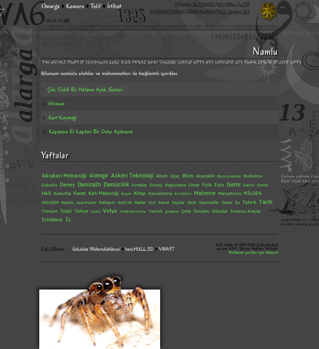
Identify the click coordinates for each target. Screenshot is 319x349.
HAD (46, 193)
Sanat (163, 202)
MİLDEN (253, 193)
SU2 (152, 202)
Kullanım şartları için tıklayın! (253, 253)
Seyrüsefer (209, 202)
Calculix (49, 185)
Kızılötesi (183, 193)
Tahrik (249, 202)
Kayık (126, 193)
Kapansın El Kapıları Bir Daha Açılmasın (91, 131)
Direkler (139, 185)
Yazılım (156, 211)
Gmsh (262, 185)
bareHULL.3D (139, 249)
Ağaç (175, 175)
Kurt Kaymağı (63, 117)
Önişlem (201, 211)
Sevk (191, 202)
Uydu (95, 211)
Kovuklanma (160, 193)
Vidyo (110, 210)
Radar (140, 202)
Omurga (50, 6)
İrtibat (114, 6)
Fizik (207, 184)
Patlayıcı (107, 202)
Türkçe (81, 211)
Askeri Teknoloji (132, 175)
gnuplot (172, 211)
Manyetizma (229, 193)
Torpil (66, 211)
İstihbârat (52, 219)
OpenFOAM (86, 202)
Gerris (249, 185)
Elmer (194, 185)
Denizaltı (89, 184)
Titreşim (50, 211)
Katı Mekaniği (103, 193)
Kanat (80, 193)
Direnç (156, 185)
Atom (162, 175)
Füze (219, 184)
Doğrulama (175, 185)
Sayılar (178, 202)
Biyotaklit (205, 175)
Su (237, 202)
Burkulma (252, 175)
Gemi (233, 184)
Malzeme (205, 193)
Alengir (98, 175)
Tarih (266, 201)
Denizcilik (116, 184)
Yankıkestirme (133, 211)
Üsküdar (220, 211)
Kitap (140, 193)
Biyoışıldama (229, 176)
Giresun (56, 103)
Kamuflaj (62, 193)
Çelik (186, 211)
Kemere (75, 6)
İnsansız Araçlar (245, 211)
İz (68, 219)
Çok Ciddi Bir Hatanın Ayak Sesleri (84, 89)
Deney (67, 185)
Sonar (226, 202)
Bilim (188, 175)
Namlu (67, 202)
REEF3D (125, 202)
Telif (95, 6)
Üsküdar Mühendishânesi (96, 249)
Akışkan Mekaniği (64, 175)
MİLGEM (50, 202)
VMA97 (167, 249)
